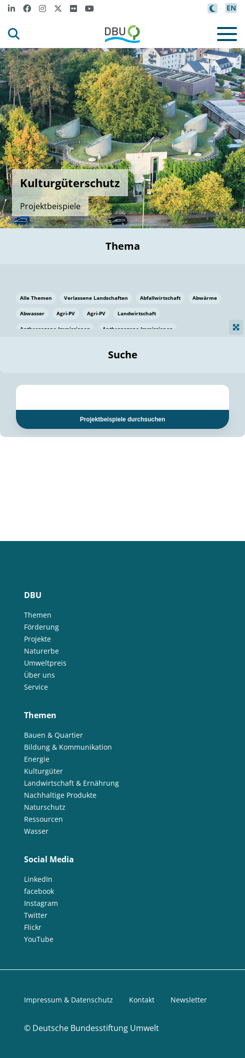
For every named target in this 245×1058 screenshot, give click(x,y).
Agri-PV (65, 313)
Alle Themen (36, 297)
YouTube (39, 939)
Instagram (41, 903)
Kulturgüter (43, 771)
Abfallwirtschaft (160, 297)
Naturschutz (45, 807)
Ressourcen (43, 819)
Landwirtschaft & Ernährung (71, 783)
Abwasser (32, 313)
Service (36, 687)
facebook (39, 891)
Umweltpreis (45, 663)
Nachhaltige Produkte (60, 795)
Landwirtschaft (137, 313)
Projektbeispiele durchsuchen (123, 419)
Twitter (36, 915)
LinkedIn (38, 879)
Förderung (41, 627)
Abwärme (204, 297)
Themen (38, 615)
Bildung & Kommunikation (68, 747)
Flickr (33, 927)
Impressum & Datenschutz (68, 999)
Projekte (37, 639)
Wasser (36, 831)
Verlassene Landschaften (96, 297)
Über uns (39, 675)
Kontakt (141, 999)
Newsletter (188, 999)
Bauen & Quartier (53, 735)
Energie (37, 759)
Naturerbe (41, 651)
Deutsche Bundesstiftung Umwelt (95, 1027)
